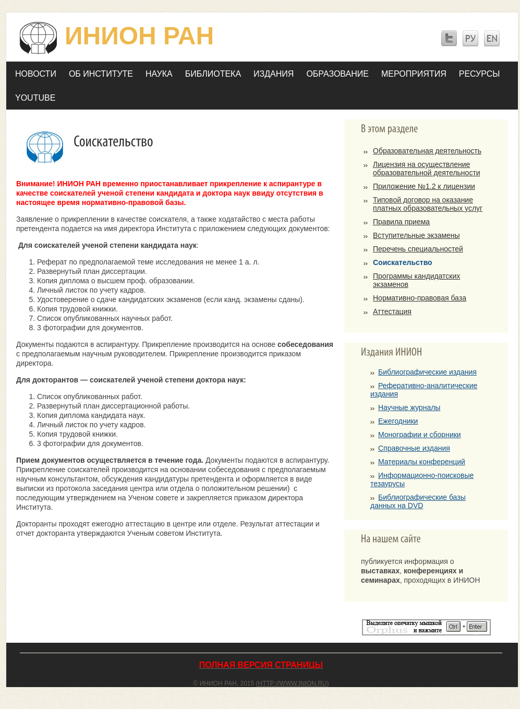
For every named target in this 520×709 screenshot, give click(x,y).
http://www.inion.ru (292, 683)
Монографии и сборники (419, 434)
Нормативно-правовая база (419, 298)
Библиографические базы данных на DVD (418, 501)
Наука (159, 73)
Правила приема (401, 222)
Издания (273, 73)
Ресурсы (479, 73)
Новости (35, 73)
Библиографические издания (427, 372)
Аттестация (392, 311)
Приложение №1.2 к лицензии (424, 186)
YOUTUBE (35, 97)
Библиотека (213, 73)
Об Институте (101, 73)
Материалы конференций (421, 462)
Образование (337, 73)
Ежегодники (398, 421)
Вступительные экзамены (416, 235)
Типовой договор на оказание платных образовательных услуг (427, 204)
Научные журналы (409, 407)
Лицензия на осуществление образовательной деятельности (426, 168)
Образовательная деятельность (427, 151)
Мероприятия (413, 73)
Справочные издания (414, 448)
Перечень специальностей (418, 249)
